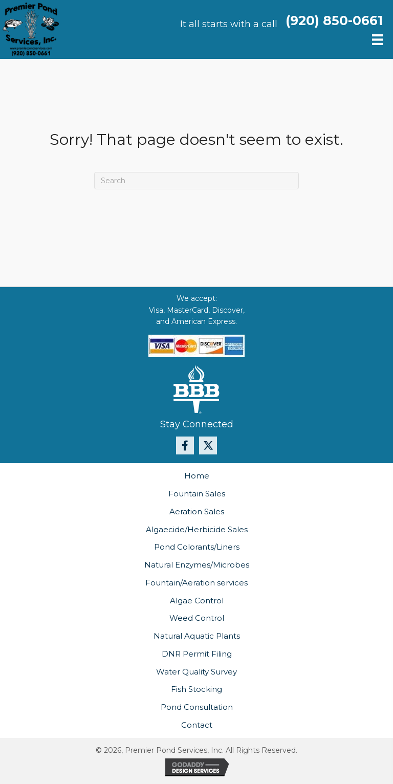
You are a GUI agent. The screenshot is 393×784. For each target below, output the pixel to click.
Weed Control (196, 618)
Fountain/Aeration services (196, 582)
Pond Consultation (197, 707)
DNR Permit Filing (197, 654)
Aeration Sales (196, 511)
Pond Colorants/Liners (196, 547)
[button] (185, 445)
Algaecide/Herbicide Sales (197, 529)
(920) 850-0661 (334, 20)
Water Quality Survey (196, 672)
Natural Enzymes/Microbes (196, 565)
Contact (196, 725)
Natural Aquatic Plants (197, 636)
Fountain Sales (196, 493)
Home (196, 476)
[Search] (196, 180)
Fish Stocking (196, 689)
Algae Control (197, 600)
